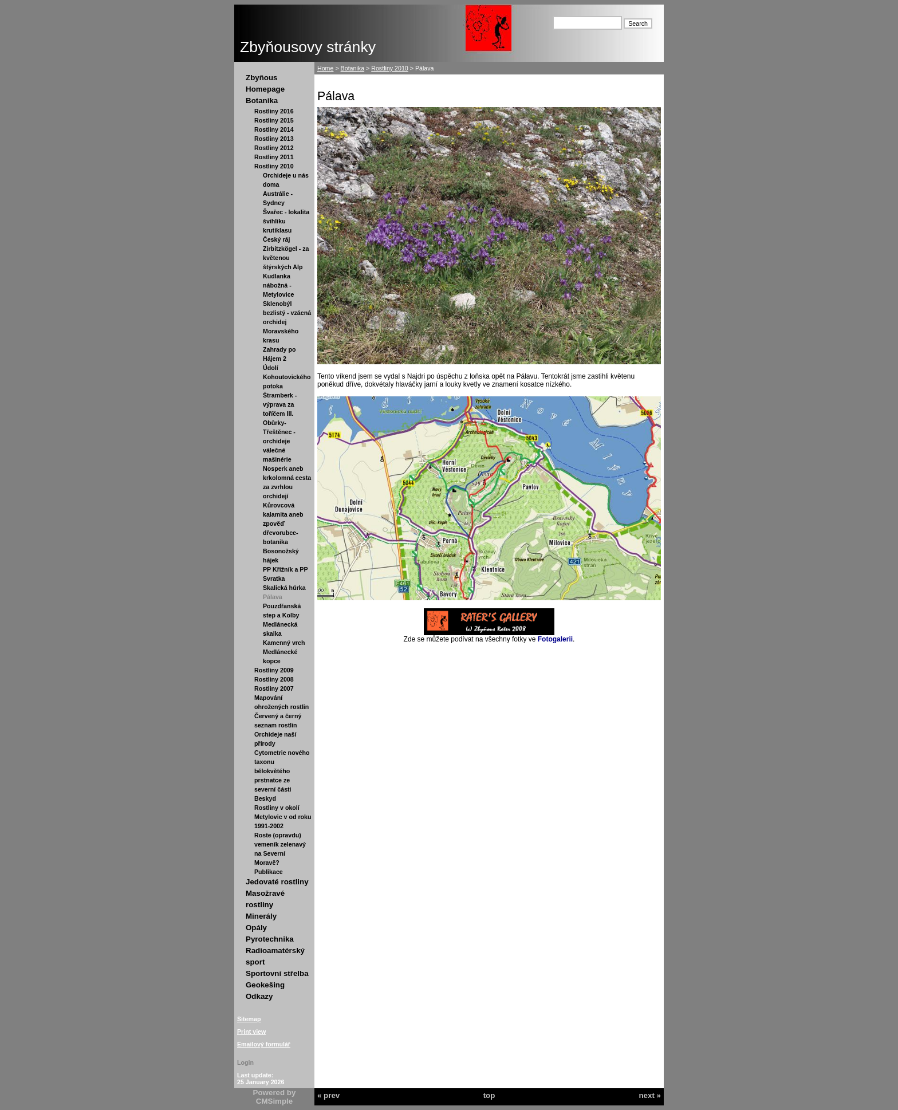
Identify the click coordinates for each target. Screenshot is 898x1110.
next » (650, 1095)
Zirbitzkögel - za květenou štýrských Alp (286, 257)
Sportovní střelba (277, 973)
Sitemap (249, 1018)
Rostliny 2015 (274, 120)
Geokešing (265, 985)
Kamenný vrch (284, 642)
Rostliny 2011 (274, 156)
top (489, 1095)
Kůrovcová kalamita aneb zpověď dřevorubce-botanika (283, 523)
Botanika (262, 100)
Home (325, 68)
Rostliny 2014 (274, 129)
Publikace (268, 871)
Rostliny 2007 (274, 688)
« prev (328, 1095)
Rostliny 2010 (274, 166)
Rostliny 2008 (274, 679)
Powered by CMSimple (274, 1096)
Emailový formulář (263, 1044)
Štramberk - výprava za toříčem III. (280, 404)
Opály (256, 927)
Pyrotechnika (270, 939)
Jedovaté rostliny (277, 881)
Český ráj (276, 239)
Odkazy (259, 996)
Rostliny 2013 (274, 138)
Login (245, 1062)
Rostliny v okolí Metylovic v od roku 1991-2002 (282, 816)
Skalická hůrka (284, 587)
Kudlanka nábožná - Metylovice (278, 285)
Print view (251, 1031)
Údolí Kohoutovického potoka (286, 376)
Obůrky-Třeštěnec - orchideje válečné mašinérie (279, 441)
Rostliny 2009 (274, 670)
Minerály (261, 916)
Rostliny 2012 (274, 147)
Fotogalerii (555, 639)
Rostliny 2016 (274, 111)
